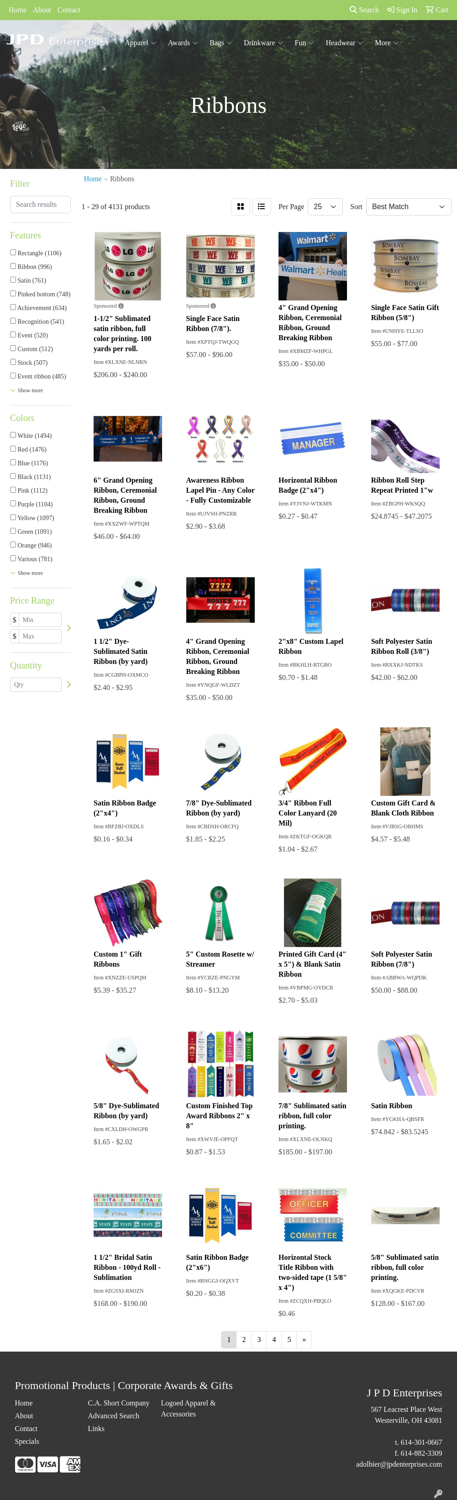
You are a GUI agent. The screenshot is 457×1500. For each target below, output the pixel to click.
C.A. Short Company (118, 1403)
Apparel (140, 42)
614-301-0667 (421, 1442)
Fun (304, 42)
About (42, 10)
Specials (27, 1441)
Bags (221, 42)
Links (96, 1428)
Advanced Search (113, 1416)
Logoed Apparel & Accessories (188, 1408)
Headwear (344, 42)
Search (364, 10)
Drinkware (263, 42)
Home (17, 10)
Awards (183, 42)
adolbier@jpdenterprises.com (399, 1464)
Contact (69, 10)
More (387, 42)
